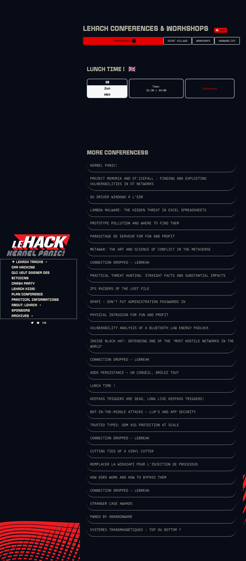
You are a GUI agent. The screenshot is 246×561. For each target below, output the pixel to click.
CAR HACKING (20, 269)
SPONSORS (17, 307)
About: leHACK (23, 301)
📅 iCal (220, 30)
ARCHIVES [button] (19, 312)
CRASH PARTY (19, 280)
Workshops (197, 42)
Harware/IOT (227, 42)
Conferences (115, 42)
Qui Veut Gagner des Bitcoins (36, 275)
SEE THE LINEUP (101, 513)
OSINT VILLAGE (166, 42)
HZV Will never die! (160, 546)
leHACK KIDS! (20, 286)
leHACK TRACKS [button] (28, 264)
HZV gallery (184, 546)
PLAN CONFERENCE (23, 291)
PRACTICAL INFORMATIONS (31, 296)
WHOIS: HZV (136, 546)
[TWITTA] (32, 327)
